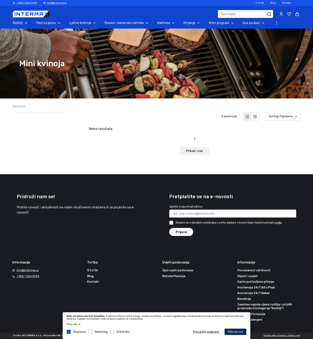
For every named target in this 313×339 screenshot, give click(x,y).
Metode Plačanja (173, 276)
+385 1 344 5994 (27, 2)
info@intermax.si (57, 2)
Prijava (181, 232)
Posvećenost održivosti (253, 270)
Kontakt (286, 2)
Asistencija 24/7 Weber (253, 293)
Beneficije (244, 299)
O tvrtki (260, 2)
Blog (272, 2)
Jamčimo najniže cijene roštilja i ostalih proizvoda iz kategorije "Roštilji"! (264, 306)
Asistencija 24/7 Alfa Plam (256, 287)
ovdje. (278, 222)
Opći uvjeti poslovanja (177, 270)
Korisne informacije (251, 314)
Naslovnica (19, 105)
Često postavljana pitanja (255, 281)
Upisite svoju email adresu (186, 206)
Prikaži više (194, 151)
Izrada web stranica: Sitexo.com (281, 335)
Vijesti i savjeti (247, 276)
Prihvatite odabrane (206, 332)
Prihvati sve (235, 332)
